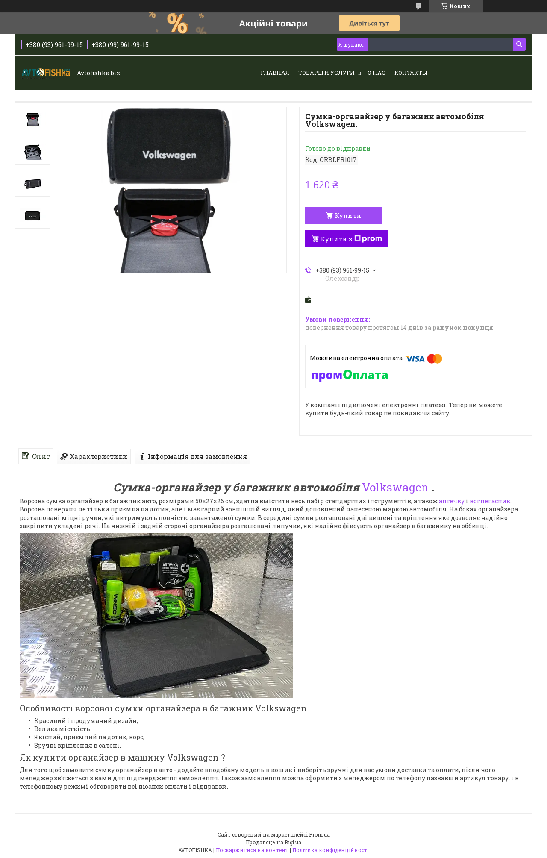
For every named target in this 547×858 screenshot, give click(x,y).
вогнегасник (490, 501)
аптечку (452, 501)
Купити (348, 215)
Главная (275, 72)
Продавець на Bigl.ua (273, 842)
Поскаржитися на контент (252, 849)
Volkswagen (395, 487)
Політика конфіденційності (330, 849)
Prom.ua (319, 834)
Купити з (351, 239)
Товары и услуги (326, 72)
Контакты (410, 72)
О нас (376, 72)
